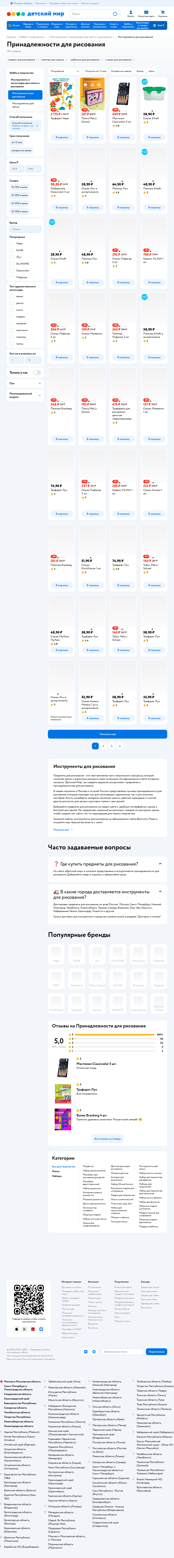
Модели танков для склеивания (149, 1214)
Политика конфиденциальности (73, 1314)
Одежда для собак (150, 1303)
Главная (11, 37)
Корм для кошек (149, 1291)
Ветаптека (146, 1307)
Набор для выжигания (94, 1170)
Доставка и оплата (71, 1287)
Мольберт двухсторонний (91, 1183)
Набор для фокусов (149, 1202)
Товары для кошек (150, 1287)
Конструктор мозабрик (90, 1209)
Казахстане (37, 1359)
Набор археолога (92, 1188)
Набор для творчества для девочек (150, 1178)
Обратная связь (70, 1333)
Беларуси (50, 1359)
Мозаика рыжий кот (93, 1199)
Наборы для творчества (145, 1185)
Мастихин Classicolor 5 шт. (96, 1064)
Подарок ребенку (148, 1226)
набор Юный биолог (122, 1184)
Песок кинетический (122, 1199)
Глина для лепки (119, 1221)
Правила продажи (71, 1304)
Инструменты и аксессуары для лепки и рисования (81, 37)
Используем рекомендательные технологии (30, 1355)
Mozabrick (88, 1166)
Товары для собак (150, 1295)
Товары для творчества (123, 1195)
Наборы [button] (57, 1176)
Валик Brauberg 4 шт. (91, 1115)
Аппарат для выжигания (117, 1178)
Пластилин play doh (121, 1203)
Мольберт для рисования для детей (94, 1176)
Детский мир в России (18, 1359)
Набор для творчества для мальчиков (150, 1192)
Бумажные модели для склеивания (122, 1189)
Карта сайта (68, 1337)
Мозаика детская (119, 1173)
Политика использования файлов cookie (69, 1322)
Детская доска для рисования (120, 1167)
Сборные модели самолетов (148, 1207)
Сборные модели (92, 1214)
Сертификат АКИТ (71, 1329)
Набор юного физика (150, 1197)
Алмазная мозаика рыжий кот (92, 1194)
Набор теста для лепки (95, 1219)
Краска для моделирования (91, 1224)
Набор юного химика (150, 1173)
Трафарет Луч (86, 1089)
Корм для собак (149, 1299)
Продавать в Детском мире (73, 1292)
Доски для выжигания (94, 1203)
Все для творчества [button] (63, 1166)
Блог (117, 1317)
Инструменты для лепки (148, 1167)
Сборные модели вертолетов (148, 1221)
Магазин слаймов (120, 1217)
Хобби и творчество (31, 37)
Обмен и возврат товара (71, 1299)
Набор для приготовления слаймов (119, 1210)
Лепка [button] (55, 1171)
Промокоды (68, 1308)
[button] (158, 25)
